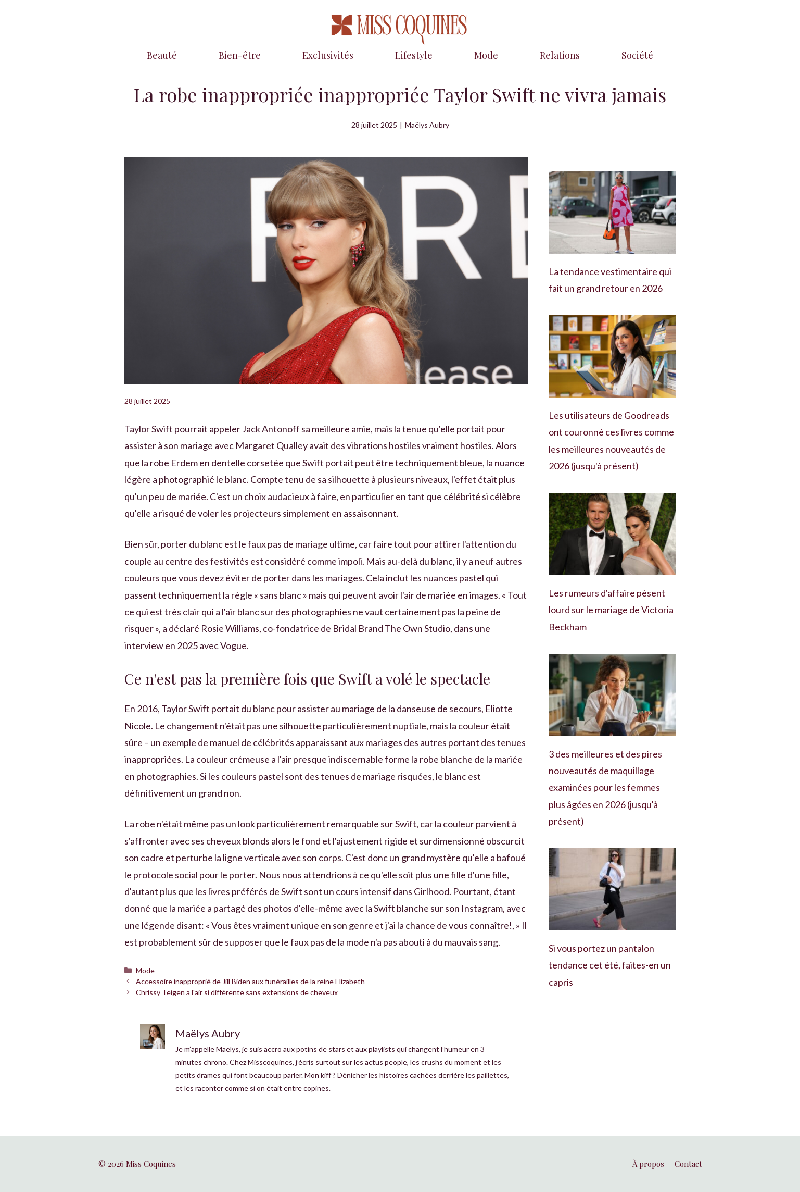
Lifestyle (414, 55)
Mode (486, 55)
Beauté (162, 55)
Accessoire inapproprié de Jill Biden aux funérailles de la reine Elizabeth (250, 981)
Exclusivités (327, 55)
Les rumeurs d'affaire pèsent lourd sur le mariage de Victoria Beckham (611, 609)
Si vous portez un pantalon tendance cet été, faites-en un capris (610, 965)
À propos (648, 1164)
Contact (688, 1164)
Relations (560, 55)
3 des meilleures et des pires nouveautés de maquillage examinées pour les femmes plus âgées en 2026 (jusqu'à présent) (605, 787)
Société (637, 55)
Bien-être (240, 55)
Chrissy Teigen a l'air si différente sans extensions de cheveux (237, 992)
